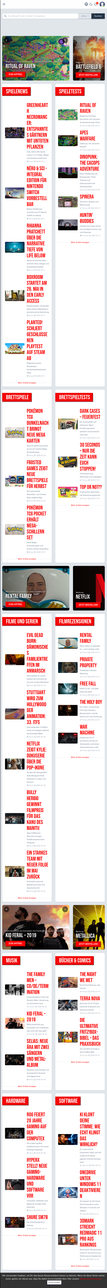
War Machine (87, 730)
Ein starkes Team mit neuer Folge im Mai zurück (37, 865)
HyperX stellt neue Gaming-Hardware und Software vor (37, 1178)
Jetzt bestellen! (88, 75)
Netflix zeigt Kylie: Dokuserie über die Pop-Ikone (37, 756)
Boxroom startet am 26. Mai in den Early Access (37, 289)
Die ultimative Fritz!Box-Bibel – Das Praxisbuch (90, 1032)
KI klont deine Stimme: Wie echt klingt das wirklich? (90, 1129)
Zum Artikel (15, 74)
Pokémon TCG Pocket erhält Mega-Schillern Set (36, 523)
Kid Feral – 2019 (36, 1017)
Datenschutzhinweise (90, 1279)
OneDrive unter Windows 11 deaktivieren (90, 1184)
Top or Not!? (91, 487)
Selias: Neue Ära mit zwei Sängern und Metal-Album (38, 1053)
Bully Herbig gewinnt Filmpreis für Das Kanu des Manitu (35, 810)
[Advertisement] (53, 27)
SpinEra (87, 197)
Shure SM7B (37, 1217)
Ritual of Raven (88, 108)
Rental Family (86, 638)
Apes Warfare (87, 136)
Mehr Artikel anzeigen (27, 383)
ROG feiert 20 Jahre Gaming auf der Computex (37, 1126)
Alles (84, 16)
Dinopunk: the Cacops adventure (90, 163)
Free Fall (88, 684)
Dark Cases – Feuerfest (90, 414)
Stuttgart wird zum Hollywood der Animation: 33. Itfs (36, 707)
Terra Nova (90, 998)
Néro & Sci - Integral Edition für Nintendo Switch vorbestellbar (37, 186)
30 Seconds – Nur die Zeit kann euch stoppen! (90, 457)
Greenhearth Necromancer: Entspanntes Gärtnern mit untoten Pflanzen (37, 126)
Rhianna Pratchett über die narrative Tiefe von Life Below (36, 241)
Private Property (88, 662)
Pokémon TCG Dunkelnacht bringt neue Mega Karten (37, 426)
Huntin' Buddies (87, 218)
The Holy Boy (91, 702)
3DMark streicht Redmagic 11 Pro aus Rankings (91, 1233)
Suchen (98, 16)
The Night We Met (88, 977)
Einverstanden (54, 1282)
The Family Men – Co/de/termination (37, 983)
